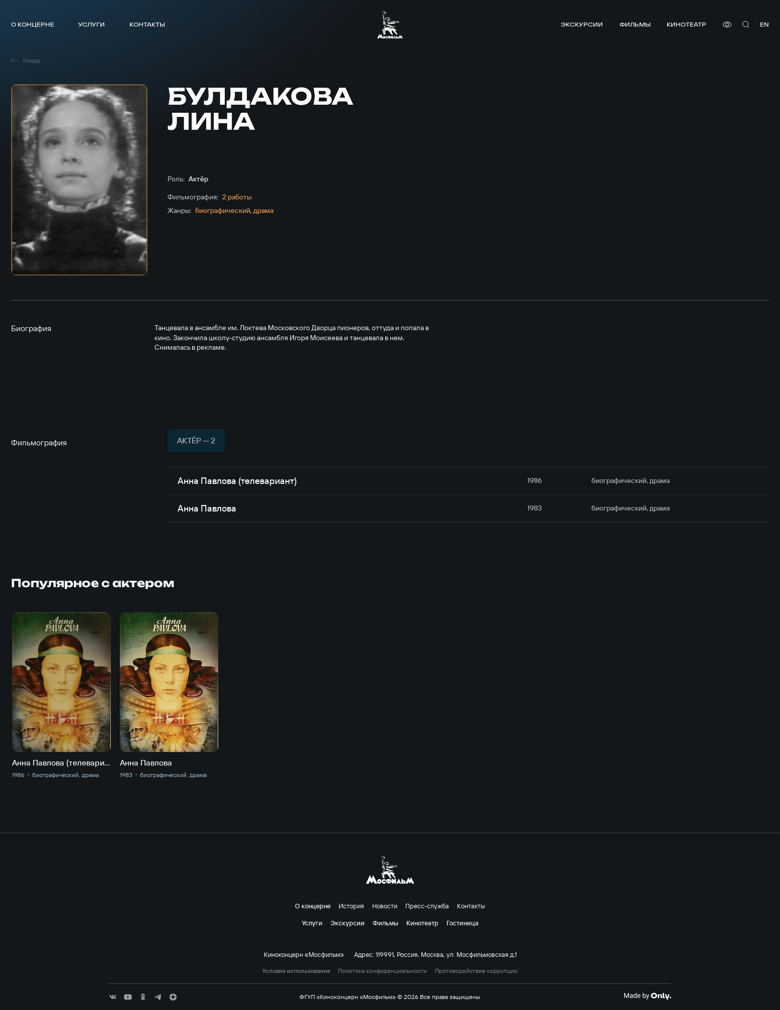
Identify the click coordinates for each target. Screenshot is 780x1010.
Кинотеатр (686, 24)
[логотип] (390, 24)
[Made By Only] (647, 996)
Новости (384, 906)
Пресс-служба (427, 906)
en (764, 24)
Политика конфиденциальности (382, 970)
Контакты (147, 24)
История (351, 906)
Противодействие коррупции (476, 970)
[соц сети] (113, 997)
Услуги (91, 24)
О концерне (32, 24)
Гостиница (462, 923)
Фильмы (635, 24)
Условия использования (296, 970)
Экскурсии (582, 24)
